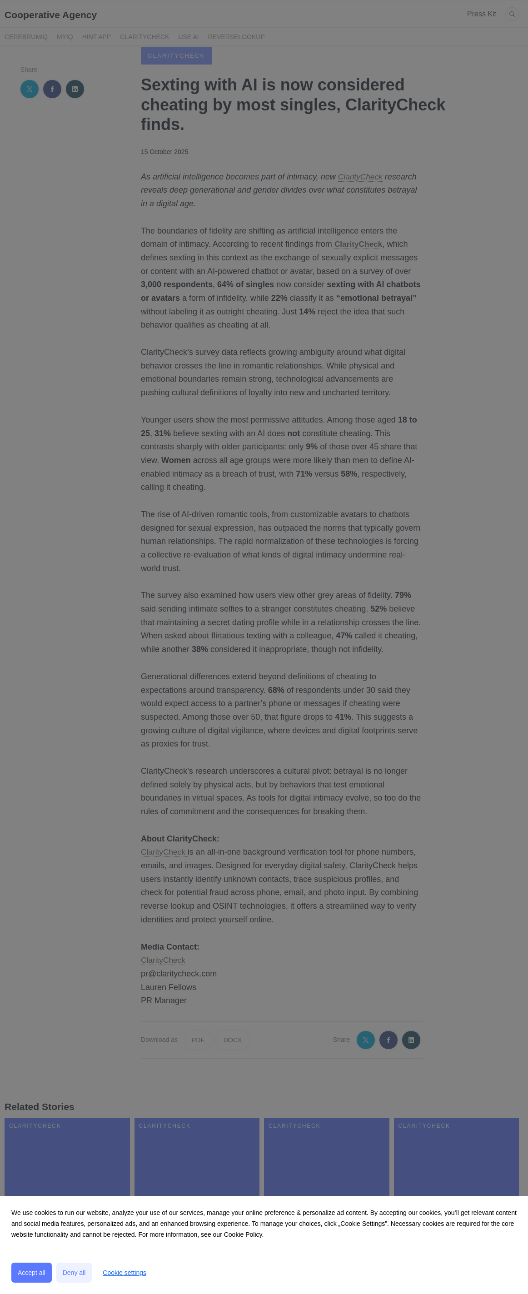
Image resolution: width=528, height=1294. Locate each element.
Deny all (74, 1272)
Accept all (31, 1272)
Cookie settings (124, 1272)
